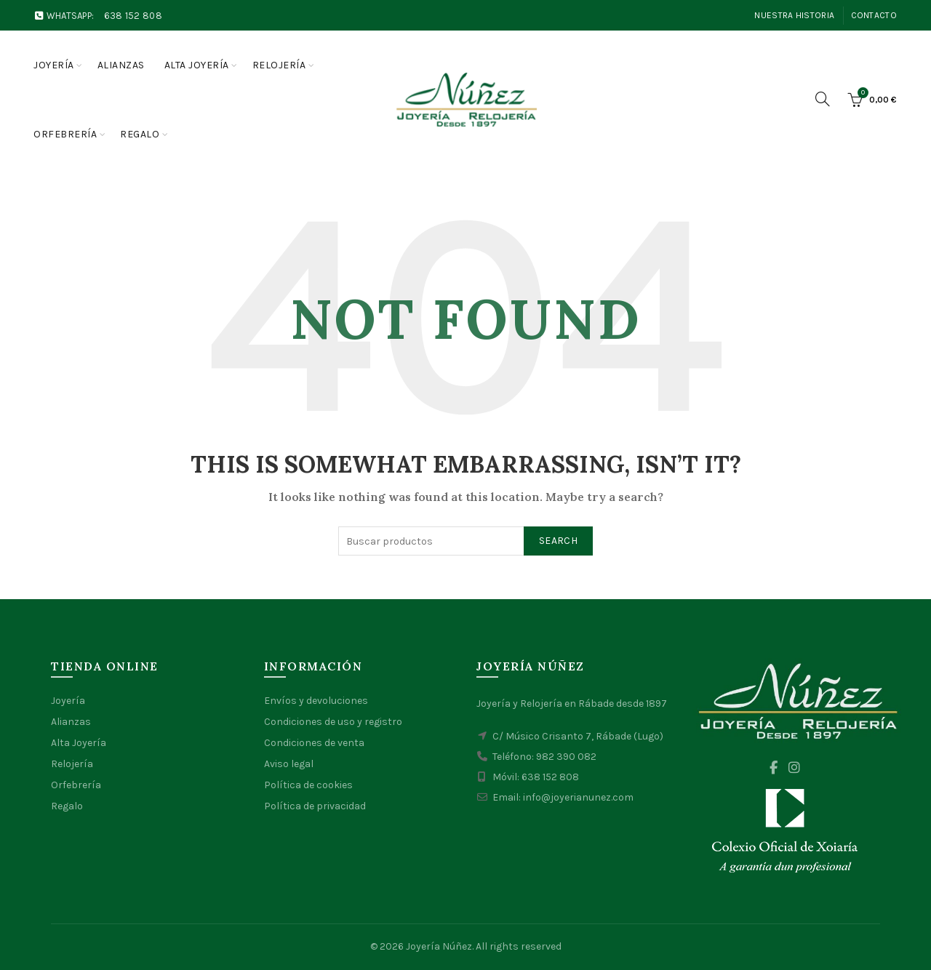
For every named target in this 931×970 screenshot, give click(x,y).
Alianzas (121, 65)
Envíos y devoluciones (316, 700)
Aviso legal (288, 764)
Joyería (53, 65)
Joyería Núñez (439, 946)
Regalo (139, 134)
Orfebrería (65, 134)
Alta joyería (196, 65)
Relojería (279, 65)
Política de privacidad (315, 806)
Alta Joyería (78, 743)
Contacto (874, 15)
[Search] (822, 99)
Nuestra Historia (794, 15)
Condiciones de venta (314, 743)
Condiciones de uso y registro (333, 722)
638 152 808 (133, 15)
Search (558, 540)
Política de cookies (308, 785)
